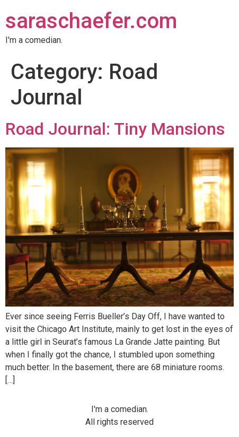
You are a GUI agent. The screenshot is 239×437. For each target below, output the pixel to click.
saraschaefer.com (91, 20)
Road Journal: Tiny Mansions (115, 129)
